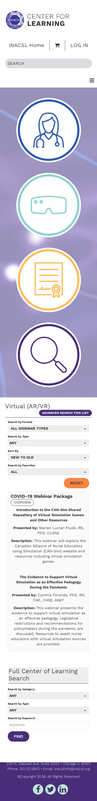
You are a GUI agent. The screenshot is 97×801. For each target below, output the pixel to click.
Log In (79, 45)
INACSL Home (26, 45)
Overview (22, 502)
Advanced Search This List (65, 413)
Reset (76, 483)
